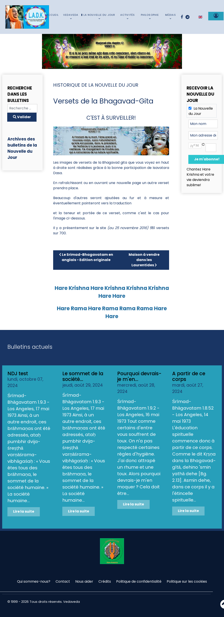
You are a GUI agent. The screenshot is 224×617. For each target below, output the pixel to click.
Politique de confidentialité (138, 581)
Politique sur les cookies (187, 581)
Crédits (104, 581)
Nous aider (84, 581)
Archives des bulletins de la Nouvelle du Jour (22, 148)
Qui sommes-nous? (33, 581)
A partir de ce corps (188, 376)
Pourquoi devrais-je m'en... (139, 376)
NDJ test (17, 373)
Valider (22, 116)
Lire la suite (23, 511)
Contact (63, 581)
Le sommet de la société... (82, 376)
